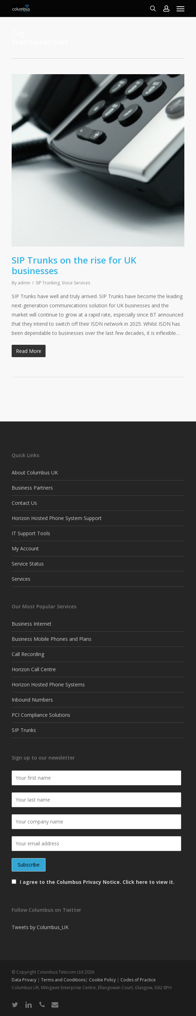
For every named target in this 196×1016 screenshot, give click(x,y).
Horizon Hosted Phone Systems (48, 684)
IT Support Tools (31, 533)
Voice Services (76, 283)
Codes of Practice (138, 980)
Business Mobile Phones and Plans (51, 639)
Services (21, 578)
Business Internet (32, 623)
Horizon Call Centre (34, 669)
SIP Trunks (24, 730)
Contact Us (24, 503)
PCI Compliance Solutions (41, 714)
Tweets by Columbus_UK (40, 927)
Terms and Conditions (63, 980)
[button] (180, 8)
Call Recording (28, 654)
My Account (25, 548)
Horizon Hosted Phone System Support (57, 518)
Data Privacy (24, 980)
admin (24, 283)
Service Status (28, 563)
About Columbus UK (35, 472)
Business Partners (32, 487)
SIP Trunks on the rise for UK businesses (74, 265)
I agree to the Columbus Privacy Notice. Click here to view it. (97, 882)
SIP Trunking (48, 283)
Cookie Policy (102, 980)
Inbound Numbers (32, 699)
